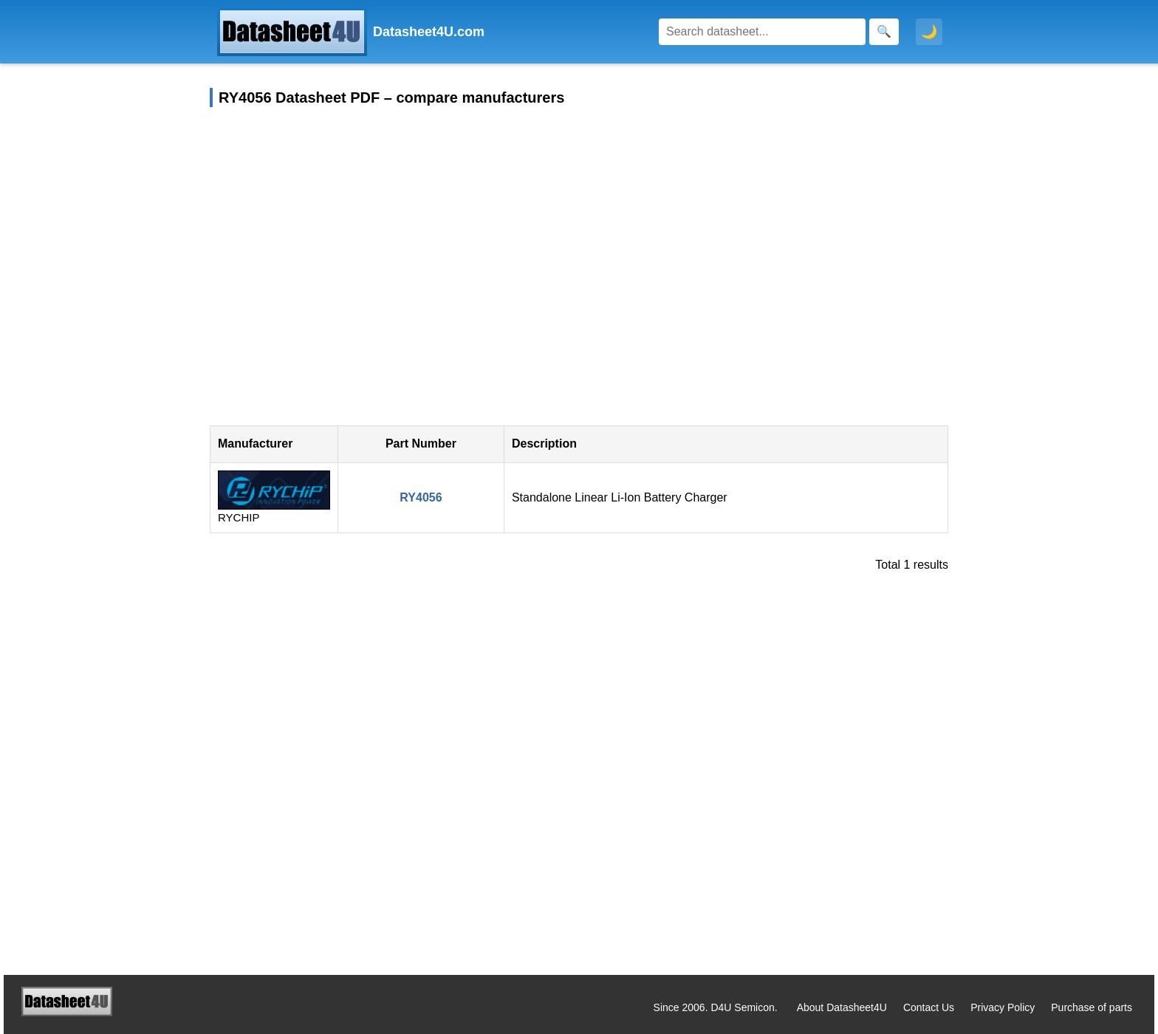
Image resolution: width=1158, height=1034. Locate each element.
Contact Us (928, 1007)
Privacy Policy (1002, 1007)
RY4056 (421, 497)
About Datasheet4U (842, 1007)
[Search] (762, 31)
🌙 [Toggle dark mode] (929, 31)
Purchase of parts (1091, 1007)
